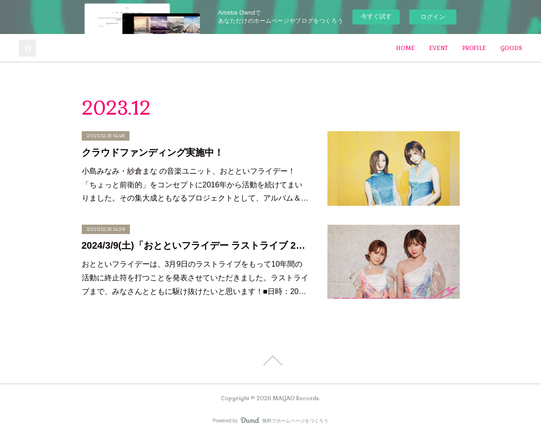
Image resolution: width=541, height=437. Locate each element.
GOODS (511, 48)
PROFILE (474, 48)
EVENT (438, 48)
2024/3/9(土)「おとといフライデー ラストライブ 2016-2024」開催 (195, 245)
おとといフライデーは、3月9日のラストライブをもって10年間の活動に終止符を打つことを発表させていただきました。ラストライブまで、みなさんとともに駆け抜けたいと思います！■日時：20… (195, 277)
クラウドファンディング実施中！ (152, 152)
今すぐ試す (376, 16)
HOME (405, 48)
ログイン (433, 16)
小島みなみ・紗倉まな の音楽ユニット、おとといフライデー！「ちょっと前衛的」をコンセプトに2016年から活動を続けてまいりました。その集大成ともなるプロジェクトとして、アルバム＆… (195, 184)
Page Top (270, 360)
